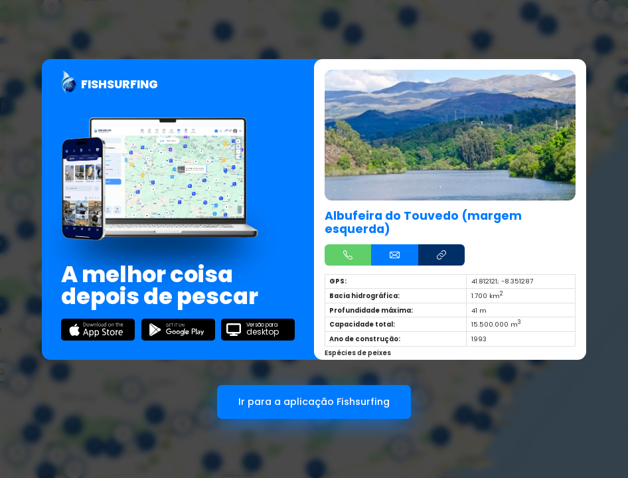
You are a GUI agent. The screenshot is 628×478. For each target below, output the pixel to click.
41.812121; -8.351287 (502, 281)
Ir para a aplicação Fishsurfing (314, 401)
